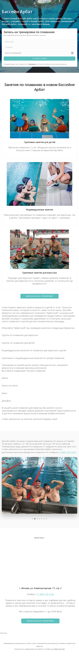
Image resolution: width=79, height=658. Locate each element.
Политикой (32, 64)
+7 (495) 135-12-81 (67, 452)
